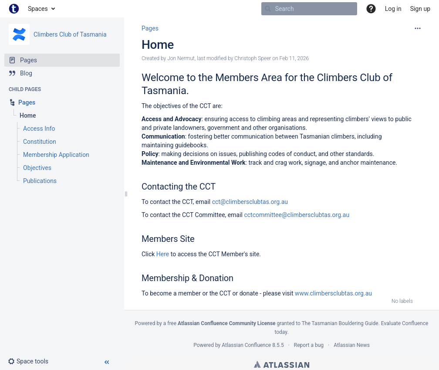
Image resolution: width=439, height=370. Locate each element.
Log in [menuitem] (393, 8)
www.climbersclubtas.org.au (333, 293)
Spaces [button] (38, 8)
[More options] (417, 28)
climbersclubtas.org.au (318, 214)
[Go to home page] (14, 8)
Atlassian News (352, 345)
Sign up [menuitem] (420, 8)
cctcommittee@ (265, 214)
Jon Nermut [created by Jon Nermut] (181, 58)
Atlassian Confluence (246, 345)
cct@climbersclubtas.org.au (250, 201)
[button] (371, 8)
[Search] (267, 8)
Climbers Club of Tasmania (70, 34)
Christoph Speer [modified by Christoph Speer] (252, 58)
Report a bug (309, 345)
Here (162, 254)
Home (158, 44)
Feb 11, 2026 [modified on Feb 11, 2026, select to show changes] (294, 58)
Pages (150, 28)
